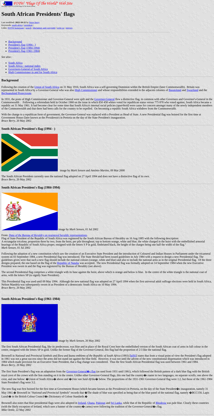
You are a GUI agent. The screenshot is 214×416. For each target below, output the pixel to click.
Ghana (91, 402)
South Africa (15, 62)
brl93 (133, 355)
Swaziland (192, 90)
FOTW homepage (16, 28)
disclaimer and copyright (44, 28)
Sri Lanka (116, 402)
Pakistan (100, 402)
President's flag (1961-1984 (23, 51)
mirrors (69, 28)
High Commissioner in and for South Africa (32, 72)
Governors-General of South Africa (28, 69)
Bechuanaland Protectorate (16, 93)
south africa (17, 25)
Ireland (82, 402)
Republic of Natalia (68, 263)
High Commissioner (86, 90)
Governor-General (104, 99)
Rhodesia (161, 402)
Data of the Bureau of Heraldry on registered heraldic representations (48, 235)
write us (60, 28)
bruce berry (34, 22)
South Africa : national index (24, 65)
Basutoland (175, 90)
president (28, 25)
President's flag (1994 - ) (22, 44)
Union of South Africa (46, 86)
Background (15, 41)
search (28, 28)
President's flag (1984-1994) (24, 47)
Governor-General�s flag (81, 371)
